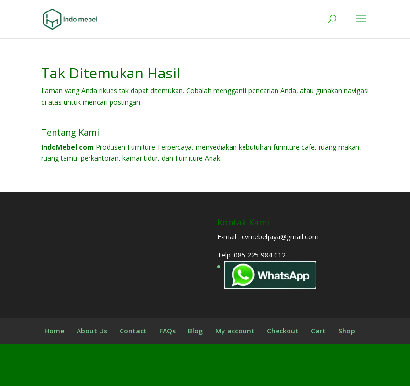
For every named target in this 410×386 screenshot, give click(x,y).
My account (235, 330)
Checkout (283, 330)
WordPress (282, 372)
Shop (346, 330)
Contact (133, 330)
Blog (195, 330)
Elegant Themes (181, 372)
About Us (92, 330)
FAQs (167, 330)
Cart (318, 330)
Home (54, 330)
